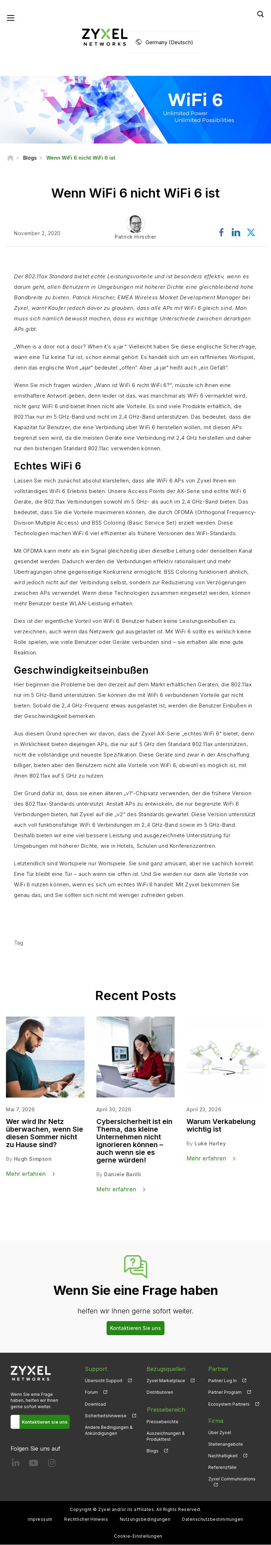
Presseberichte (162, 1421)
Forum (91, 1392)
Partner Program (225, 1392)
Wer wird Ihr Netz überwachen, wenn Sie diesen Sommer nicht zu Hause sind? (44, 1133)
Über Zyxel (219, 1432)
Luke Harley (210, 1144)
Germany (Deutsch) (169, 42)
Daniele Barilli (122, 1175)
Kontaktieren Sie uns (135, 1328)
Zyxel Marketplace (166, 1381)
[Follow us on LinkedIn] (15, 1464)
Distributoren (160, 1392)
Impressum (40, 1519)
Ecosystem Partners (229, 1404)
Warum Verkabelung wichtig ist (221, 1126)
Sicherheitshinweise (106, 1415)
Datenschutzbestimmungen (212, 1519)
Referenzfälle (222, 1467)
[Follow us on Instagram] (51, 1464)
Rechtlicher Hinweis (86, 1519)
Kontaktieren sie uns (45, 1422)
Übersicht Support (103, 1381)
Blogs (152, 1450)
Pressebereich (166, 1409)
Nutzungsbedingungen (145, 1519)
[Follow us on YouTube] (33, 1464)
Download (95, 1404)
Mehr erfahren (47, 916)
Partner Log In (222, 1381)
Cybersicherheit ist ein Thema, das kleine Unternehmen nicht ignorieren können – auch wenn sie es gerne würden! (134, 1141)
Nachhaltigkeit (223, 1456)
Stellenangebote (225, 1444)
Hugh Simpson (33, 1159)
